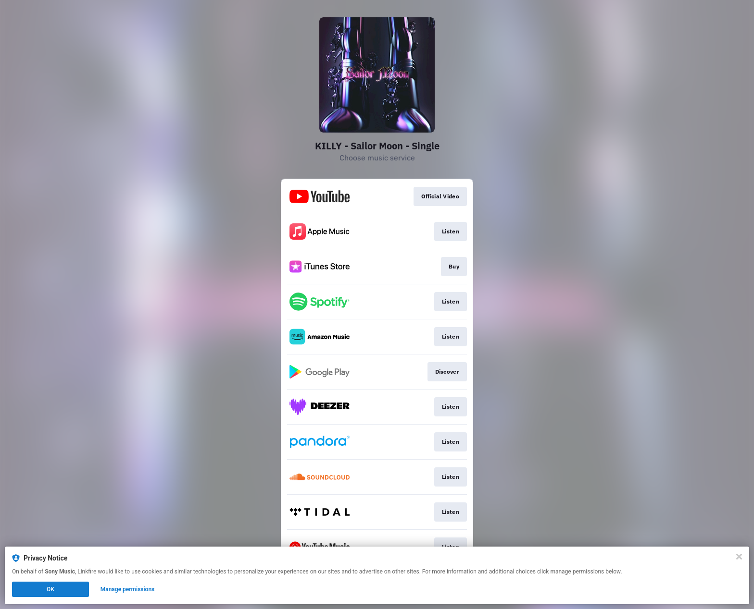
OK (50, 589)
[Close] (739, 556)
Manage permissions (128, 589)
